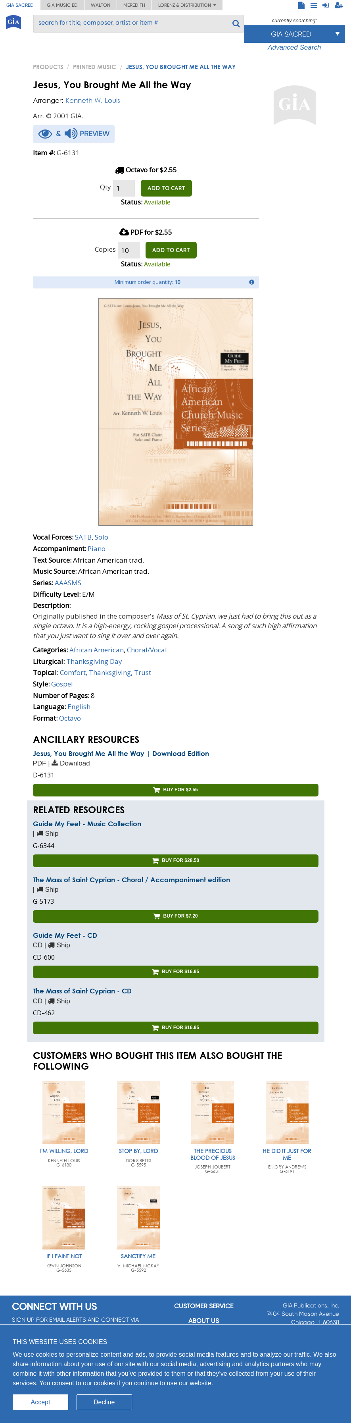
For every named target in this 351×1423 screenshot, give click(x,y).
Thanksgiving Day (94, 661)
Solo (101, 537)
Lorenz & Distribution (187, 5)
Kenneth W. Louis (92, 100)
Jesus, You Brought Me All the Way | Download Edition (121, 753)
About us (203, 1321)
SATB (83, 537)
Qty (105, 186)
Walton (100, 5)
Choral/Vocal (147, 649)
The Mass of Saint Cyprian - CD (82, 991)
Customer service (203, 1306)
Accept (40, 1402)
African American (96, 649)
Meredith (134, 5)
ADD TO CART (166, 188)
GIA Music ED (62, 5)
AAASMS (68, 582)
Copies (105, 249)
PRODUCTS (48, 66)
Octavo (70, 718)
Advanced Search (294, 47)
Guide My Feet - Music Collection (87, 823)
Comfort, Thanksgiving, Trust (105, 672)
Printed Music (94, 66)
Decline (104, 1402)
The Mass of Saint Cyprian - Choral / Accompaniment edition (131, 879)
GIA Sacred (20, 5)
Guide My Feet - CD (65, 935)
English (78, 706)
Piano (96, 548)
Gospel (62, 683)
